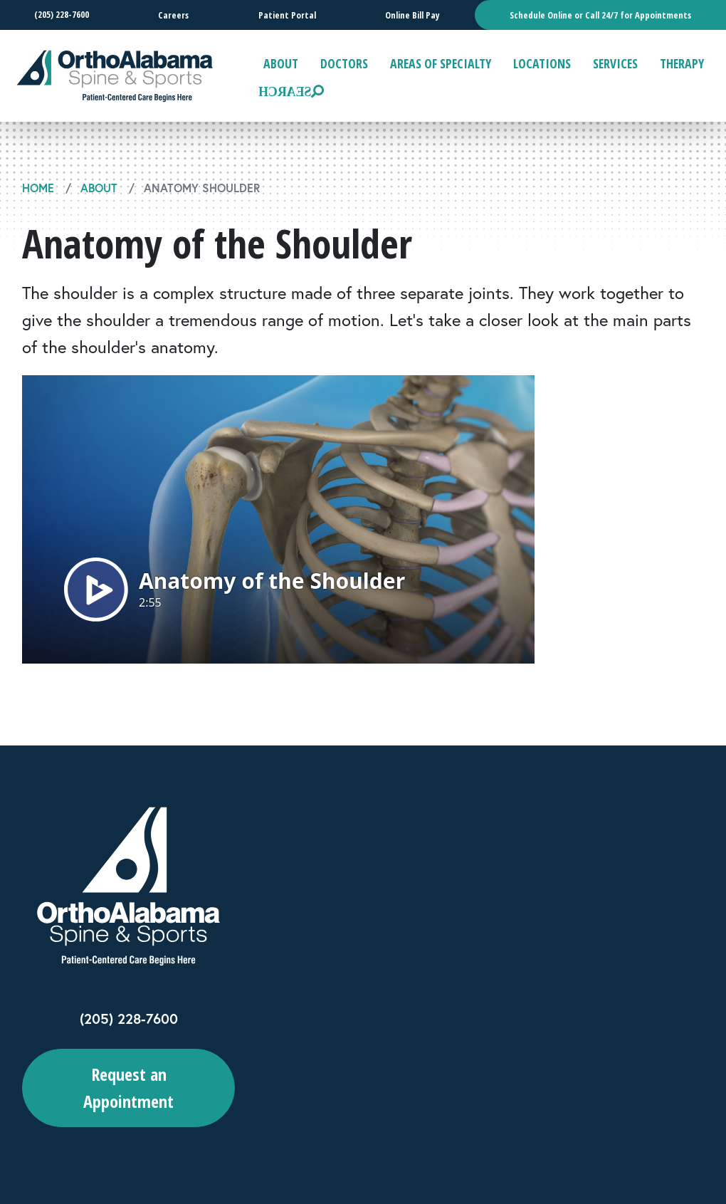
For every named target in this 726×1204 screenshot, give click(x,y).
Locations (542, 63)
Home (38, 187)
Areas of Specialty (440, 63)
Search (284, 91)
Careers (173, 15)
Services (615, 63)
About (280, 63)
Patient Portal (286, 15)
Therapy (682, 63)
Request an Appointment (128, 1087)
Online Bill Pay (412, 15)
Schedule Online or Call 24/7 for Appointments (600, 15)
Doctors (344, 63)
